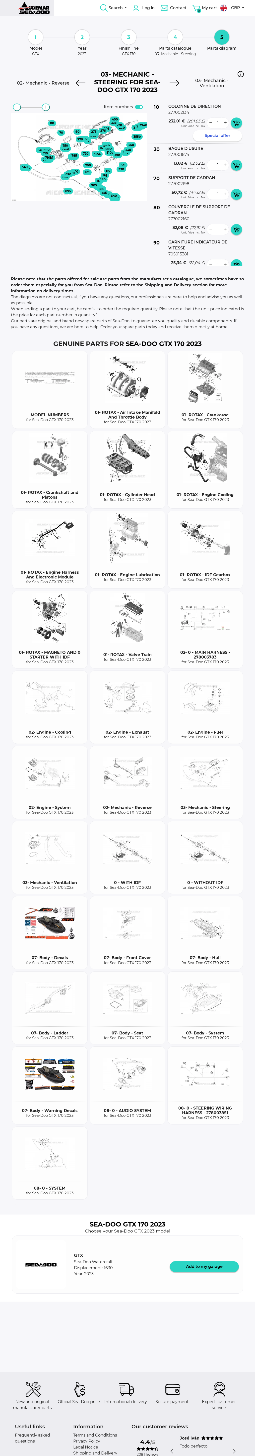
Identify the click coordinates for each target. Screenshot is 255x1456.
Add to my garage (204, 1266)
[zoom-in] (46, 107)
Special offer (217, 135)
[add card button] (236, 122)
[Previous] (80, 83)
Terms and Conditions (95, 1435)
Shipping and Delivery (95, 1453)
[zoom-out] (17, 107)
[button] (240, 74)
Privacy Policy (86, 1441)
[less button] (210, 122)
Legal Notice (85, 1447)
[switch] (139, 107)
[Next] (174, 83)
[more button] (225, 122)
